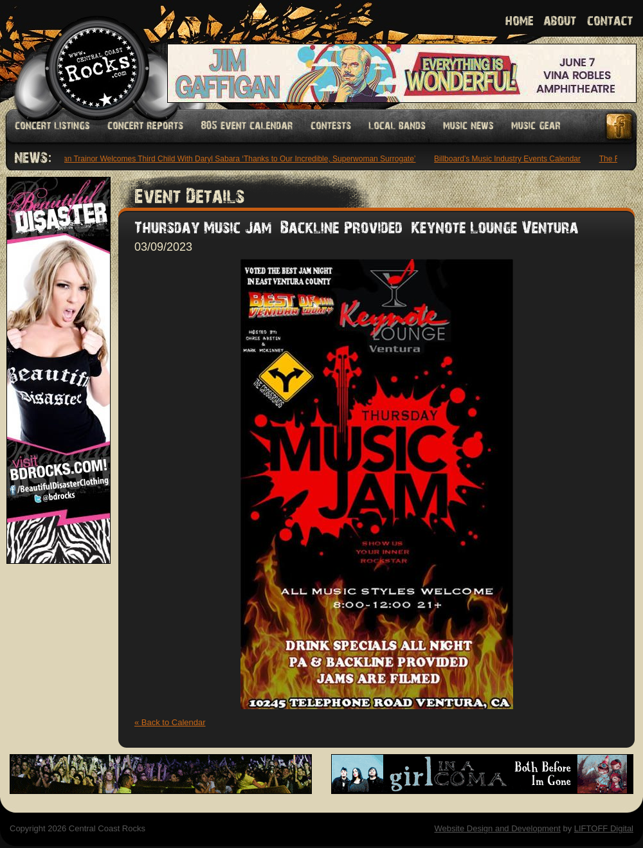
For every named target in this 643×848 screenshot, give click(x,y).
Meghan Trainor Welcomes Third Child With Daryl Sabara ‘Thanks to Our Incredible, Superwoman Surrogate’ (231, 158)
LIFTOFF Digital (603, 828)
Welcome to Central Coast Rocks (82, 54)
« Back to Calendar (170, 722)
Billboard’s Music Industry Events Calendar (509, 158)
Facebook (620, 126)
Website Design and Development (497, 828)
